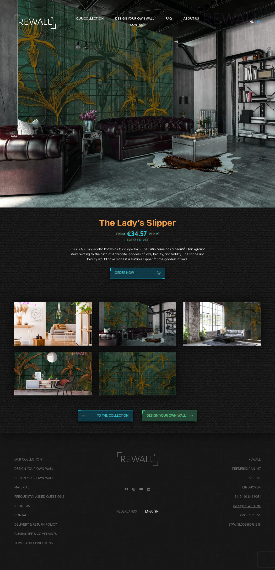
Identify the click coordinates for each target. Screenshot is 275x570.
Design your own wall (170, 415)
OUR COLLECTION (90, 18)
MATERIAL (21, 487)
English (151, 511)
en (258, 22)
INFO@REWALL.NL (247, 506)
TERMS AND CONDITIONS (33, 543)
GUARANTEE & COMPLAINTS (35, 534)
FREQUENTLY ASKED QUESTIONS (39, 496)
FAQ (169, 18)
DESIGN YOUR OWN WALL (134, 18)
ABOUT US (191, 18)
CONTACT (137, 25)
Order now (138, 273)
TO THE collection (105, 415)
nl (251, 22)
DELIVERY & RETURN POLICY (35, 524)
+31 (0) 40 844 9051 (247, 496)
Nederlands (126, 511)
